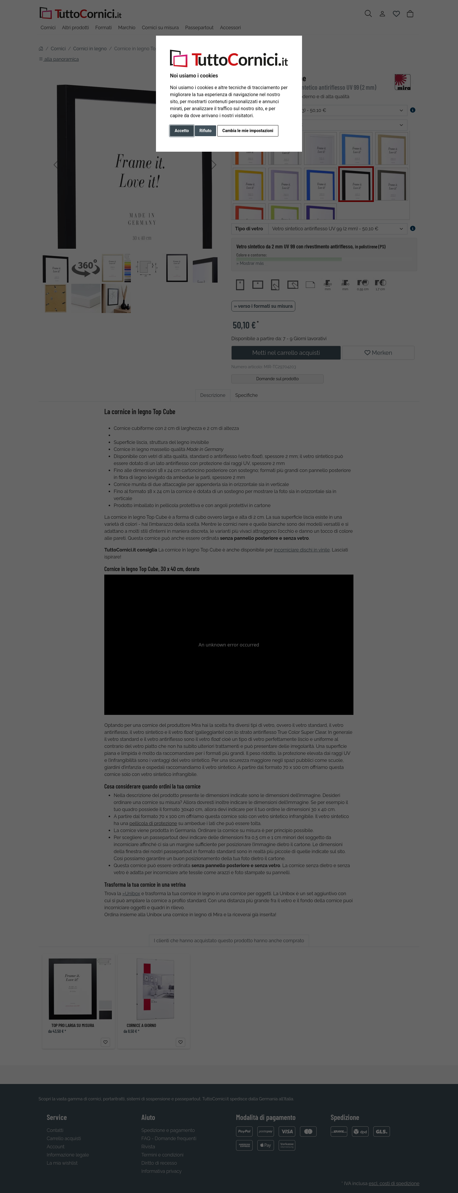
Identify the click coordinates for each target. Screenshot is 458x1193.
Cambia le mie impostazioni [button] (247, 130)
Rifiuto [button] (205, 130)
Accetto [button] (182, 130)
